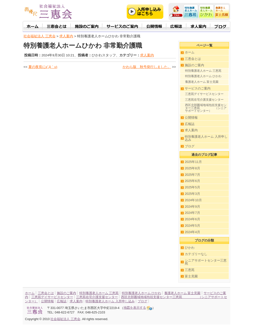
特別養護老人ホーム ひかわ (203, 76)
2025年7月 (192, 174)
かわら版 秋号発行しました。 (147, 67)
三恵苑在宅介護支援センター (204, 99)
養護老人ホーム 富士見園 (201, 81)
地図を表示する (138, 307)
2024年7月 (192, 213)
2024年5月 (192, 225)
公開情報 (191, 117)
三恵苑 (189, 270)
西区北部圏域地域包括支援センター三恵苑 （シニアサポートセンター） (206, 108)
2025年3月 (192, 194)
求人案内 (147, 55)
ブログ (189, 146)
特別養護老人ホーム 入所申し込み (206, 138)
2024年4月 (192, 232)
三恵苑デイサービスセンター (204, 93)
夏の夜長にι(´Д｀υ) (42, 67)
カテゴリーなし (196, 254)
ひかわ (189, 247)
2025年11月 (193, 162)
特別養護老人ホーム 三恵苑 (203, 70)
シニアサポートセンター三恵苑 (206, 262)
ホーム (189, 52)
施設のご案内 (194, 65)
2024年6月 (192, 219)
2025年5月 (192, 187)
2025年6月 (192, 181)
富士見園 (191, 276)
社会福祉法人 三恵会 (39, 36)
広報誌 (189, 124)
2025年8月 (192, 168)
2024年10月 (193, 200)
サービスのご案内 (198, 88)
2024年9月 (192, 206)
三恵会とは (193, 59)
